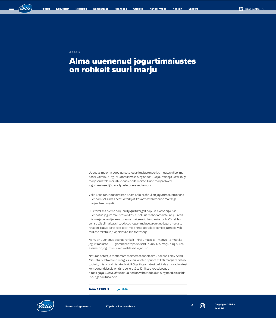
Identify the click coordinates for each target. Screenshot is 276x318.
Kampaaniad (102, 9)
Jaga (122, 289)
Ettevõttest (64, 9)
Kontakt (179, 9)
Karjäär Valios (159, 9)
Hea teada (122, 9)
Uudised (140, 9)
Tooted (47, 9)
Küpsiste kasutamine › (120, 306)
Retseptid (82, 9)
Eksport (194, 9)
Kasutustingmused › (78, 306)
